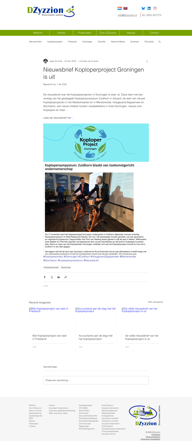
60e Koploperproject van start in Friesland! (50, 337)
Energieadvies (108, 416)
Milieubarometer (108, 413)
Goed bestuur (107, 405)
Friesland (72, 41)
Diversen (134, 41)
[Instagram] (154, 8)
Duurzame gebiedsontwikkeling (62, 410)
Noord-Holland (118, 41)
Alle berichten (35, 41)
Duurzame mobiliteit (110, 418)
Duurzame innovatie (110, 421)
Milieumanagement (109, 410)
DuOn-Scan (83, 413)
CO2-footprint (107, 426)
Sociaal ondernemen (110, 408)
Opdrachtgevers (36, 416)
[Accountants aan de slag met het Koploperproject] (96, 319)
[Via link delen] (65, 277)
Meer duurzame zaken (58, 413)
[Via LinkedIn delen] (58, 277)
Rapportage (84, 426)
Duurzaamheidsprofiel (88, 416)
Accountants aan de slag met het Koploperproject (95, 337)
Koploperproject (54, 41)
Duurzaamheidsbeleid (88, 418)
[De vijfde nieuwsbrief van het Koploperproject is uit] (142, 319)
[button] (159, 41)
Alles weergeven (155, 302)
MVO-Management (87, 429)
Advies (52, 405)
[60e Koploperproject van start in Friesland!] (49, 319)
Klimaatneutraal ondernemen (113, 429)
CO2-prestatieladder (110, 431)
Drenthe (101, 41)
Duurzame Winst (108, 434)
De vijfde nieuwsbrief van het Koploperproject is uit (141, 337)
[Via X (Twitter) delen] (51, 277)
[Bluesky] (143, 8)
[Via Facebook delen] (44, 277)
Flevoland (149, 41)
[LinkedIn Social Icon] (149, 8)
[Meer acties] (147, 61)
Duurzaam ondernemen (58, 408)
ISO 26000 (83, 408)
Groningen (87, 41)
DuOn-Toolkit (84, 410)
